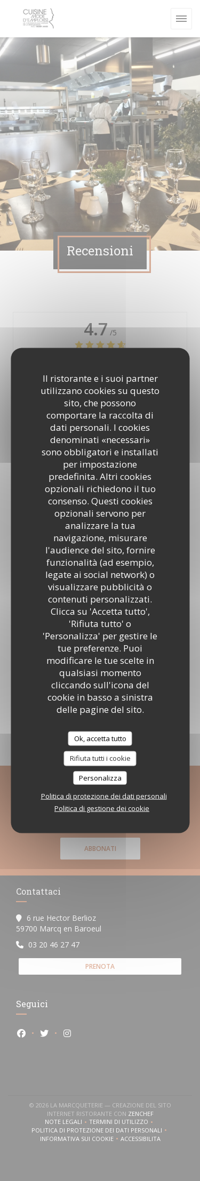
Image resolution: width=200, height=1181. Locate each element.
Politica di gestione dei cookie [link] (101, 808)
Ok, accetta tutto (100, 738)
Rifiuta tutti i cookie (100, 758)
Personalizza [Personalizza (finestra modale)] (100, 777)
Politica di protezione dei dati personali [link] (104, 796)
